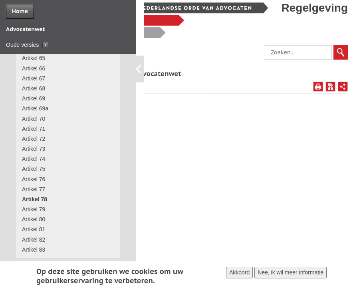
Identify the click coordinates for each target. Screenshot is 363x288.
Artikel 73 (33, 149)
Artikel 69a (35, 108)
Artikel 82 (33, 239)
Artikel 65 (33, 58)
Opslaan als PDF (330, 97)
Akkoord (239, 273)
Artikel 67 (33, 78)
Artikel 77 (33, 189)
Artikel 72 (33, 139)
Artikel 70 (33, 119)
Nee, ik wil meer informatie (290, 273)
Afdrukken (318, 97)
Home (20, 11)
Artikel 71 (33, 129)
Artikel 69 (33, 98)
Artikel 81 (33, 229)
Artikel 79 (33, 209)
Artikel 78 (34, 199)
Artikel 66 (33, 68)
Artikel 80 (33, 219)
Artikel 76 (33, 179)
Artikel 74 (33, 159)
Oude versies (22, 45)
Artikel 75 (33, 169)
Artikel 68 (33, 88)
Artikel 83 (33, 249)
